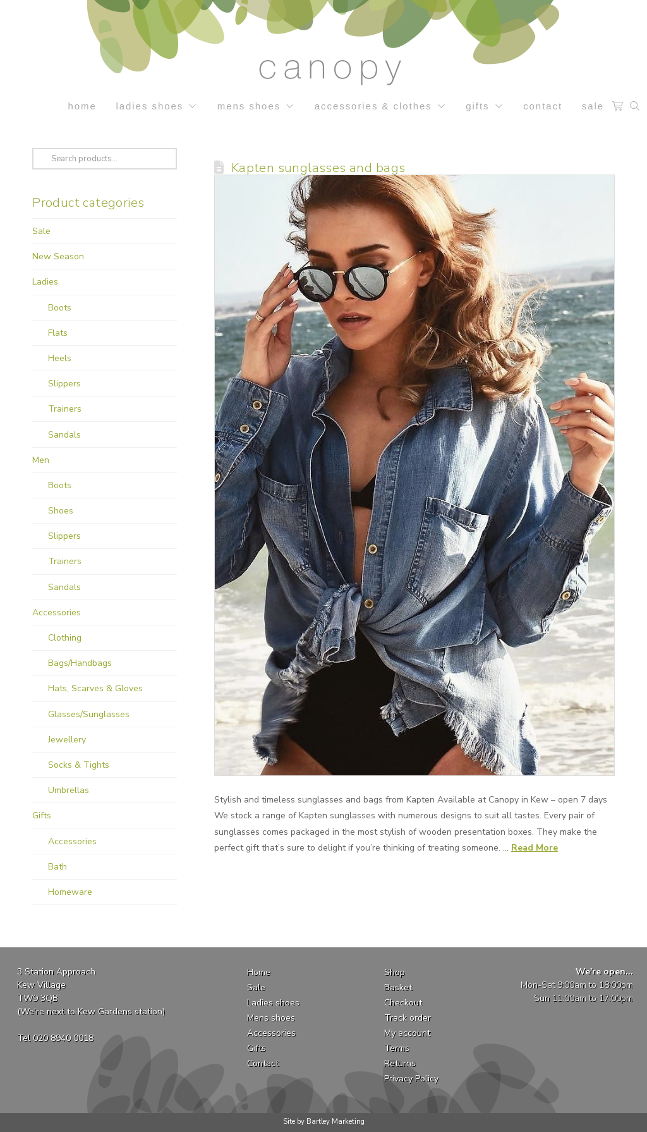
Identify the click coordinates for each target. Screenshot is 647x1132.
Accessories (56, 612)
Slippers (64, 384)
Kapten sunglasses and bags (318, 167)
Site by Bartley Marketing (324, 1121)
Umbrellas (68, 790)
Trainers (65, 409)
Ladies (45, 282)
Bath (57, 867)
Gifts (41, 815)
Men (40, 460)
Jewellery (67, 740)
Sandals (64, 435)
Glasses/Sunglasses (89, 714)
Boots (59, 308)
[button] (617, 106)
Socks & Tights (78, 765)
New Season (58, 256)
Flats (58, 333)
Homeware (70, 892)
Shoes (60, 511)
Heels (59, 358)
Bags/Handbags (80, 663)
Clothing (65, 638)
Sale (41, 231)
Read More (534, 848)
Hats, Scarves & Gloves (95, 688)
